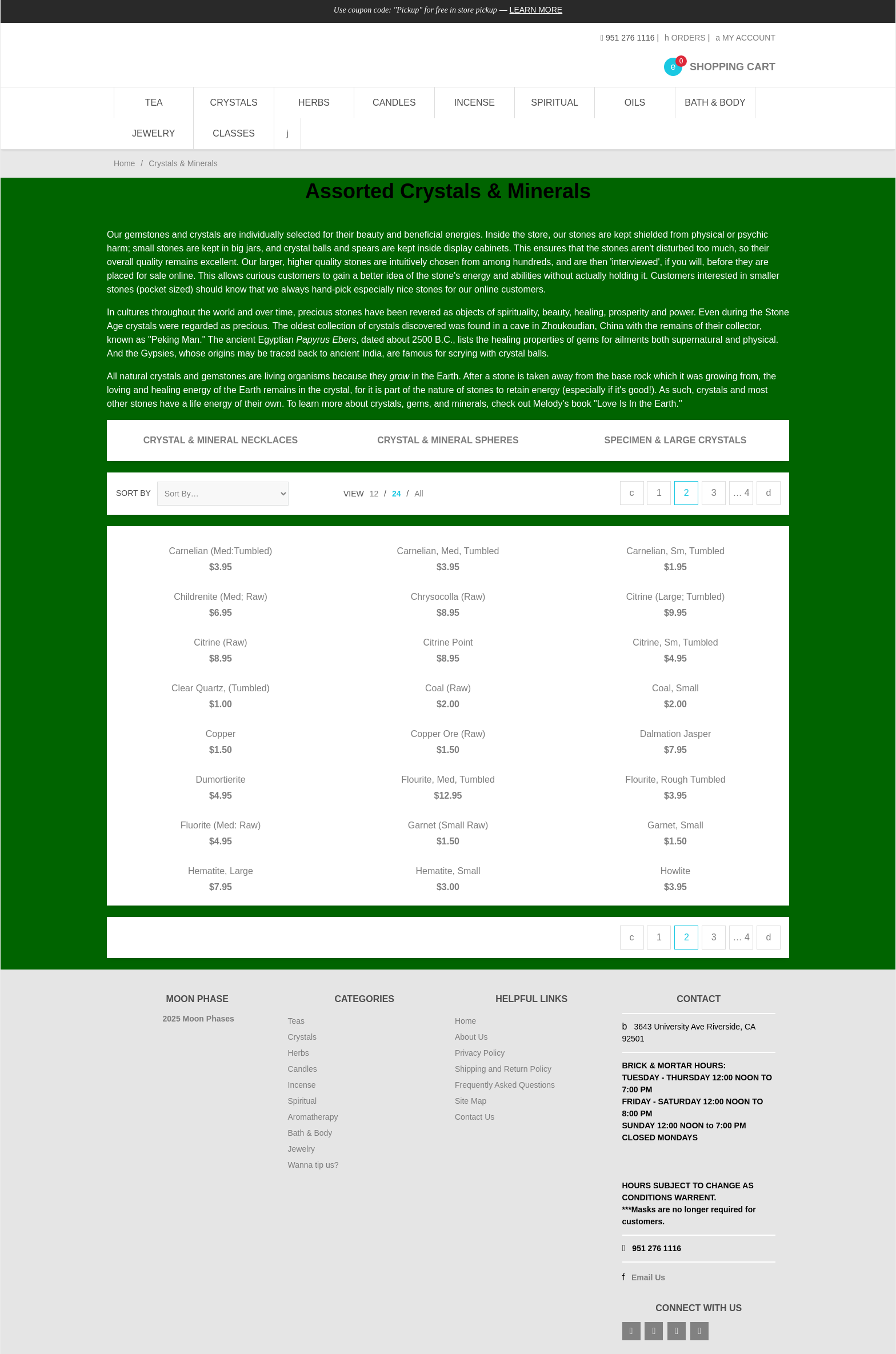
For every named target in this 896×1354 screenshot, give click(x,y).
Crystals (234, 102)
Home (124, 163)
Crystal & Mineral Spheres (447, 440)
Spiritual (554, 102)
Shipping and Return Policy (503, 1068)
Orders (685, 37)
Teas (296, 1020)
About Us (471, 1036)
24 (396, 493)
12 (374, 493)
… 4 (741, 493)
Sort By (133, 493)
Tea (154, 102)
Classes (234, 133)
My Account (745, 37)
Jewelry (153, 133)
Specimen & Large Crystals (676, 440)
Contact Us (474, 1116)
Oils (635, 102)
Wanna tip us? (313, 1164)
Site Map (470, 1100)
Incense (474, 102)
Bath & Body (715, 102)
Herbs (314, 102)
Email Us (648, 1277)
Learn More (536, 9)
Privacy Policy (480, 1052)
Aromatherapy (313, 1116)
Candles (394, 102)
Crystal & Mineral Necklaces (220, 440)
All (418, 493)
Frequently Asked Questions (505, 1084)
